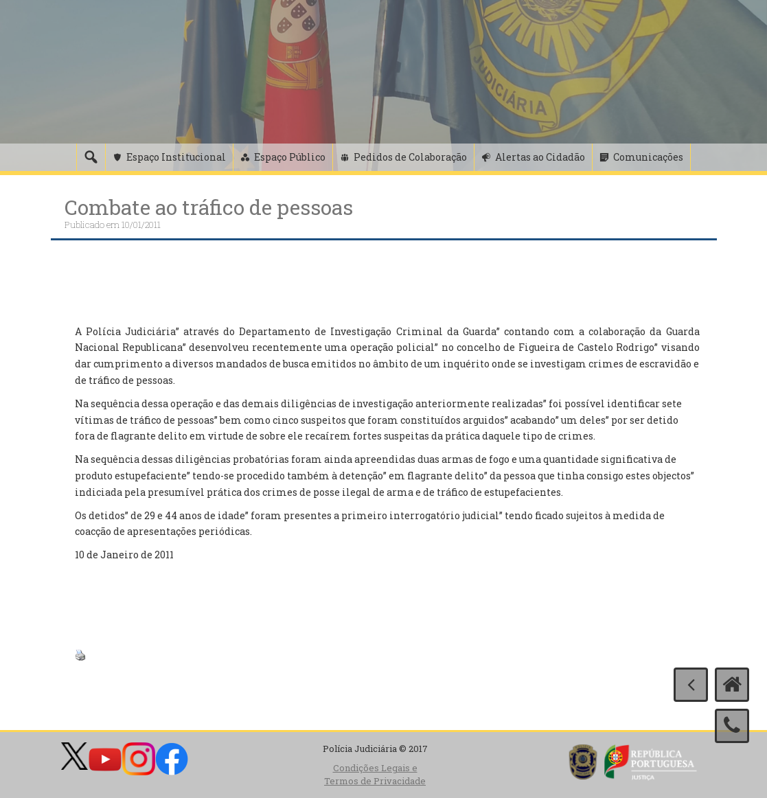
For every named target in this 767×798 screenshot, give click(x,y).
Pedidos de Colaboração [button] (410, 156)
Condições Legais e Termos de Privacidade (375, 774)
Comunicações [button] (648, 156)
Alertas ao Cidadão (540, 156)
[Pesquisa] (90, 157)
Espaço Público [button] (289, 156)
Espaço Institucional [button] (176, 156)
